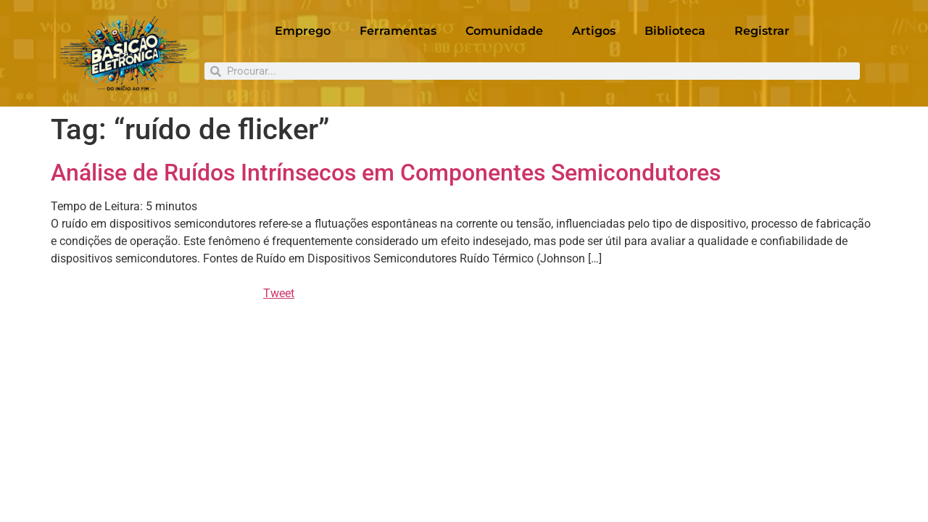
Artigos (594, 31)
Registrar (762, 31)
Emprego (303, 31)
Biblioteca (675, 31)
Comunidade (504, 31)
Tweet (278, 293)
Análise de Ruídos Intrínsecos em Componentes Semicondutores (386, 172)
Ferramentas (398, 31)
